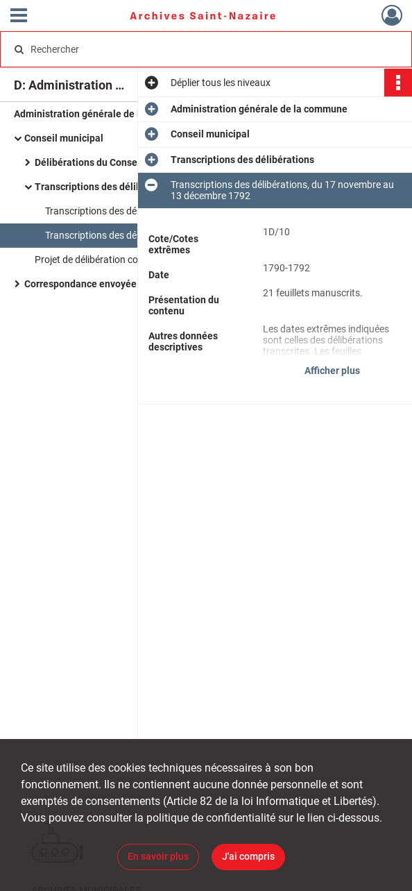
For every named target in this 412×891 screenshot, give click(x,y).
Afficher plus (332, 370)
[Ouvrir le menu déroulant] (18, 16)
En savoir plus (158, 856)
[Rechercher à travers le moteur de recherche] (193, 49)
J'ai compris (248, 856)
